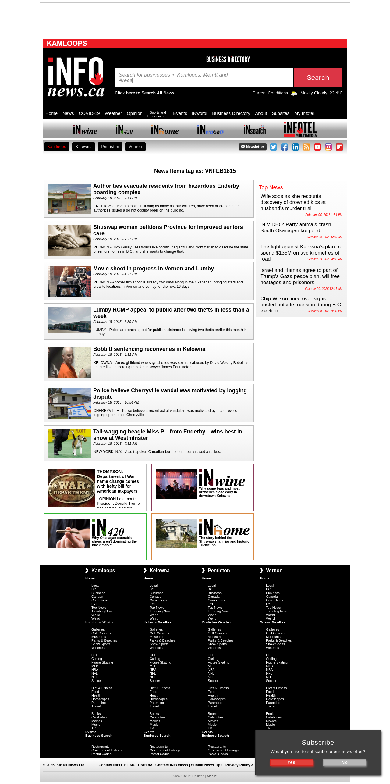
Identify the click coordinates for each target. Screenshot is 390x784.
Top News (98, 607)
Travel (96, 706)
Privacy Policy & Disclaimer (249, 765)
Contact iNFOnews (171, 765)
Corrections (99, 600)
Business (98, 593)
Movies (96, 721)
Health (96, 695)
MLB (94, 666)
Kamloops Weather (100, 622)
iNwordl (199, 113)
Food (95, 691)
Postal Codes (101, 754)
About (261, 113)
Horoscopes (100, 699)
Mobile (212, 776)
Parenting (98, 702)
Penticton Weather (216, 622)
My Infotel (304, 113)
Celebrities (99, 717)
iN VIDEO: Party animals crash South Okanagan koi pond (296, 227)
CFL (94, 655)
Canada (97, 596)
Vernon (135, 146)
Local (95, 585)
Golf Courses (101, 633)
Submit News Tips (206, 765)
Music (95, 724)
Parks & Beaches (104, 640)
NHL (94, 677)
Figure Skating (102, 662)
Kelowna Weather (158, 622)
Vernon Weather (272, 622)
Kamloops (57, 146)
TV (93, 728)
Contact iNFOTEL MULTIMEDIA (125, 765)
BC (93, 589)
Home (51, 113)
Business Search (98, 735)
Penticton (110, 146)
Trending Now (101, 611)
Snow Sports (100, 644)
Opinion (135, 113)
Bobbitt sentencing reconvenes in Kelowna (149, 349)
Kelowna (84, 146)
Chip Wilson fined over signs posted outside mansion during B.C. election (301, 305)
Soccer (96, 680)
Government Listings (106, 750)
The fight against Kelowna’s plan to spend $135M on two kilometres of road (301, 253)
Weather (113, 113)
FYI (94, 604)
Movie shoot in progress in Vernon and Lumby (153, 268)
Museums (98, 637)
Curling (96, 659)
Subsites (280, 113)
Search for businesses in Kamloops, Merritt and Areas (173, 77)
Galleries (98, 629)
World (95, 615)
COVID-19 (89, 113)
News (68, 113)
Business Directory (231, 113)
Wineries (98, 648)
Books (96, 713)
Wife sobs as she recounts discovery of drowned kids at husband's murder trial (293, 202)
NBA (94, 670)
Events (180, 113)
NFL (94, 673)
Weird (95, 618)
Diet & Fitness (101, 688)
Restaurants (100, 746)
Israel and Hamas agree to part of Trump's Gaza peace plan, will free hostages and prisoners (300, 276)
